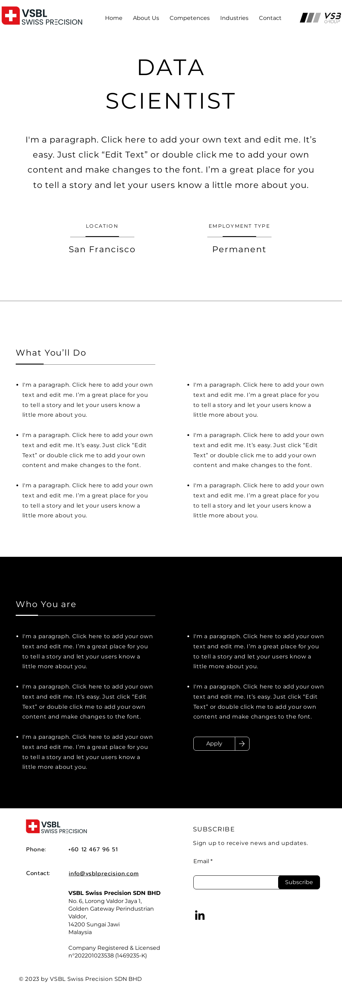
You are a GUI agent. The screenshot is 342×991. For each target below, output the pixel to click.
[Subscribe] (299, 882)
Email (201, 861)
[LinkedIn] (200, 915)
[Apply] (214, 744)
